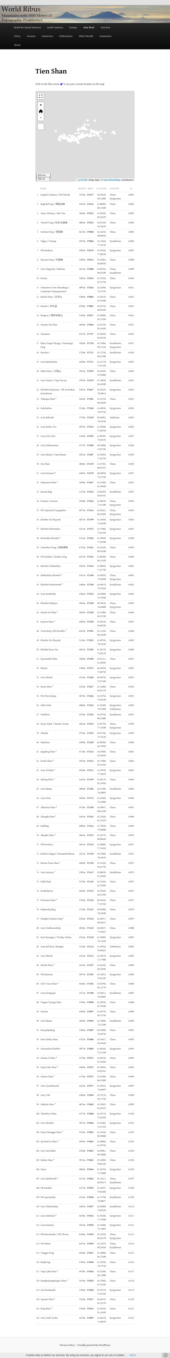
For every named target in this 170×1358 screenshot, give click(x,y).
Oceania (31, 36)
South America (55, 27)
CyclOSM (82, 180)
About (17, 45)
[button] (94, 121)
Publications (66, 36)
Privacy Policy (67, 1345)
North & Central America (27, 27)
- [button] (41, 117)
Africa (17, 36)
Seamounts (105, 36)
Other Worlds (86, 36)
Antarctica (47, 36)
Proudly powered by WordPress (94, 1345)
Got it (133, 1355)
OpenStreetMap (111, 180)
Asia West (88, 27)
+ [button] (41, 105)
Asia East (105, 27)
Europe (73, 27)
